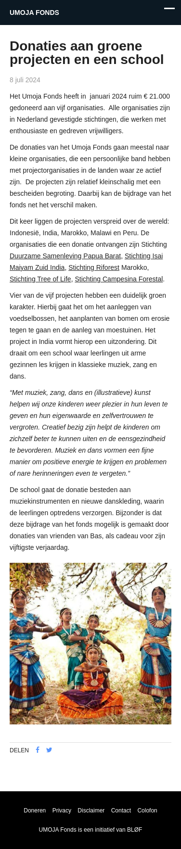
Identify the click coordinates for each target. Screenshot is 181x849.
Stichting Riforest (93, 267)
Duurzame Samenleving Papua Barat (65, 256)
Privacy (61, 810)
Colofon (147, 810)
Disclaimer (91, 810)
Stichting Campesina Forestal (119, 279)
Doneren (35, 810)
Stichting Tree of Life (40, 279)
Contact (121, 810)
